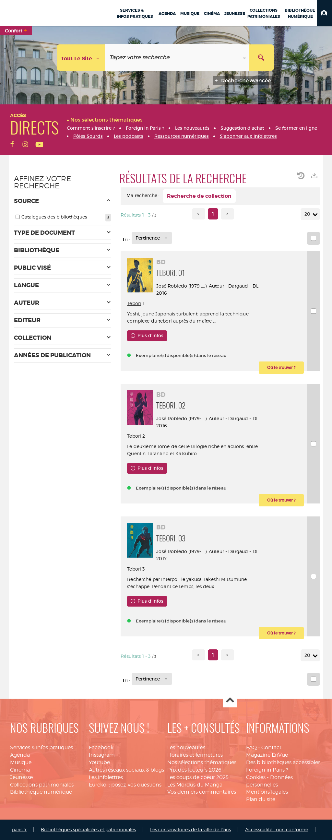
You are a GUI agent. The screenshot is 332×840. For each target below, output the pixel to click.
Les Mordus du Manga (194, 785)
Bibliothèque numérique (41, 792)
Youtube (99, 762)
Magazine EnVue (267, 755)
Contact (271, 747)
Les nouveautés (186, 747)
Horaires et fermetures (195, 755)
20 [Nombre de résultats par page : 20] (308, 214)
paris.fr (19, 829)
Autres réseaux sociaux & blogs (126, 770)
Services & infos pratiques (41, 747)
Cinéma (20, 770)
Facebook (101, 747)
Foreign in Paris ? (267, 770)
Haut (230, 700)
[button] (324, 13)
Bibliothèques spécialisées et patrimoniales (88, 829)
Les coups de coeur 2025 (198, 777)
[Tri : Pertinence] (152, 238)
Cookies (256, 777)
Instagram (102, 755)
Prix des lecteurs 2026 (194, 770)
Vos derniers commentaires (201, 792)
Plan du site (260, 799)
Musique (20, 762)
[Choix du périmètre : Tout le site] (81, 57)
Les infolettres (106, 777)
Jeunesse (21, 777)
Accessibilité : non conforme (276, 829)
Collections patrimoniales (42, 785)
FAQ (251, 747)
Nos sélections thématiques (201, 762)
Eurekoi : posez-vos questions (125, 785)
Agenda (20, 755)
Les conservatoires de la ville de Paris (190, 829)
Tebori (134, 303)
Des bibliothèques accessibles (283, 762)
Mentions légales (267, 792)
